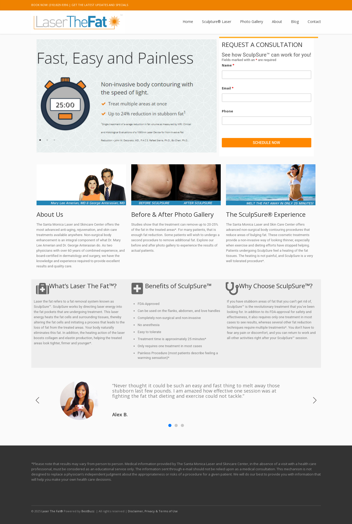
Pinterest (305, 5)
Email (228, 88)
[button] (314, 400)
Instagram (294, 5)
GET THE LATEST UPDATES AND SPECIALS (99, 5)
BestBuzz (87, 511)
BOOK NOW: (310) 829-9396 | (51, 5)
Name (228, 65)
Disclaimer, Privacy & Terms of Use (153, 511)
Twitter (272, 5)
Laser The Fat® (52, 511)
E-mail (316, 5)
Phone (227, 111)
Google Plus (283, 5)
